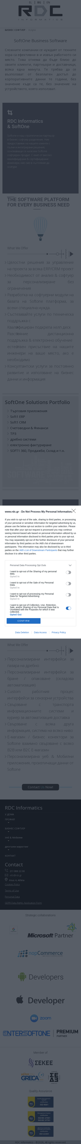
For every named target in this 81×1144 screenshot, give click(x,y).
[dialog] (40, 572)
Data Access (40, 632)
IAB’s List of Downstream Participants (38, 550)
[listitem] (40, 565)
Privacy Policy (59, 632)
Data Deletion (22, 632)
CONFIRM (24, 621)
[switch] (68, 572)
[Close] (75, 512)
